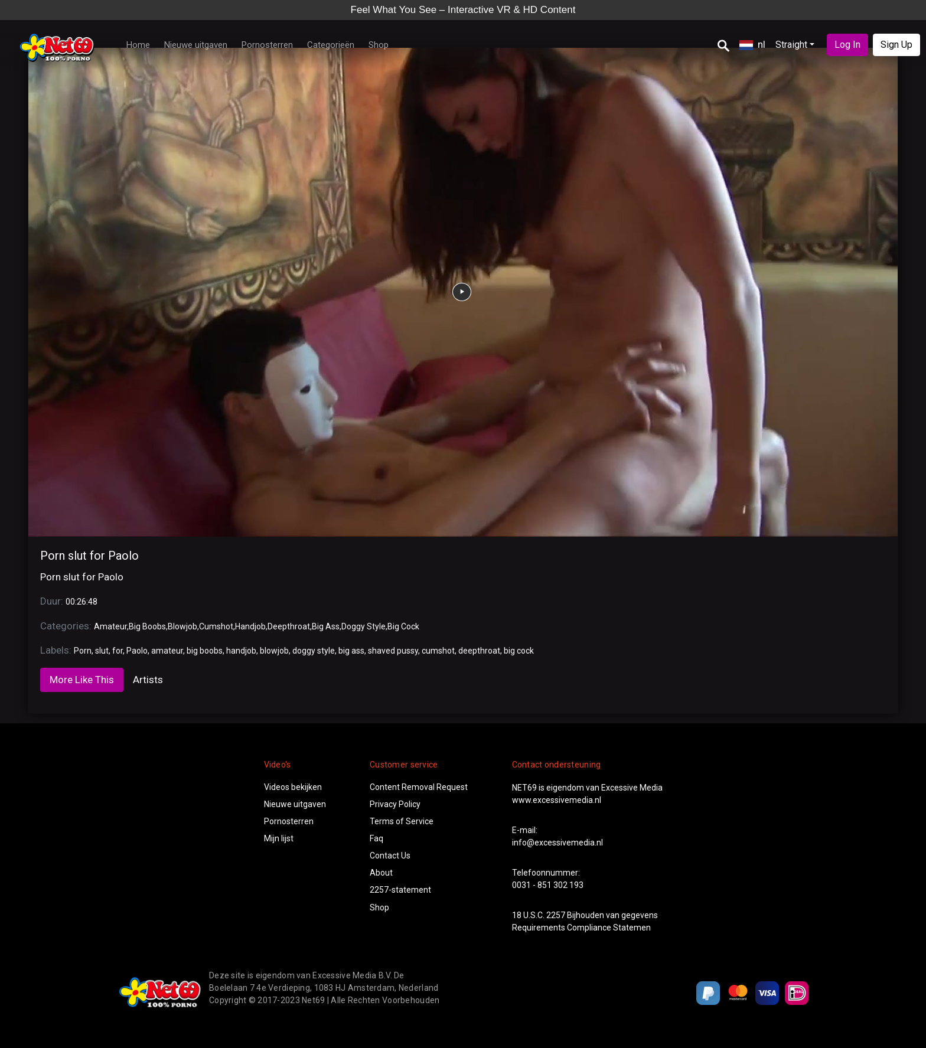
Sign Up (896, 44)
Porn (83, 650)
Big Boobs (147, 626)
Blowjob (182, 626)
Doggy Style (363, 626)
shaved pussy (393, 650)
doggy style (313, 650)
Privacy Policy (395, 804)
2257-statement (400, 889)
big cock (519, 650)
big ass (351, 650)
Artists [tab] (148, 679)
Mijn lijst (279, 838)
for (117, 650)
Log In (847, 44)
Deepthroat (289, 626)
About (381, 872)
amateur (167, 650)
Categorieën (330, 45)
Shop (379, 45)
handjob (241, 650)
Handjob (250, 626)
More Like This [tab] (82, 679)
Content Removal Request (419, 787)
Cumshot (216, 626)
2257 (555, 915)
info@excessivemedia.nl (557, 842)
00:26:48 (81, 601)
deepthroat (479, 650)
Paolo (137, 650)
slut (102, 650)
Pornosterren (267, 45)
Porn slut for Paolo (89, 556)
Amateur (110, 626)
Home (138, 45)
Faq (376, 838)
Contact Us (390, 855)
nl (752, 44)
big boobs (205, 650)
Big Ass (326, 626)
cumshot (438, 650)
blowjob (274, 650)
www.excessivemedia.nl (556, 800)
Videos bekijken (293, 787)
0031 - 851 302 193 (547, 885)
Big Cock (403, 626)
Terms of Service (401, 821)
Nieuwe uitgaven (195, 45)
